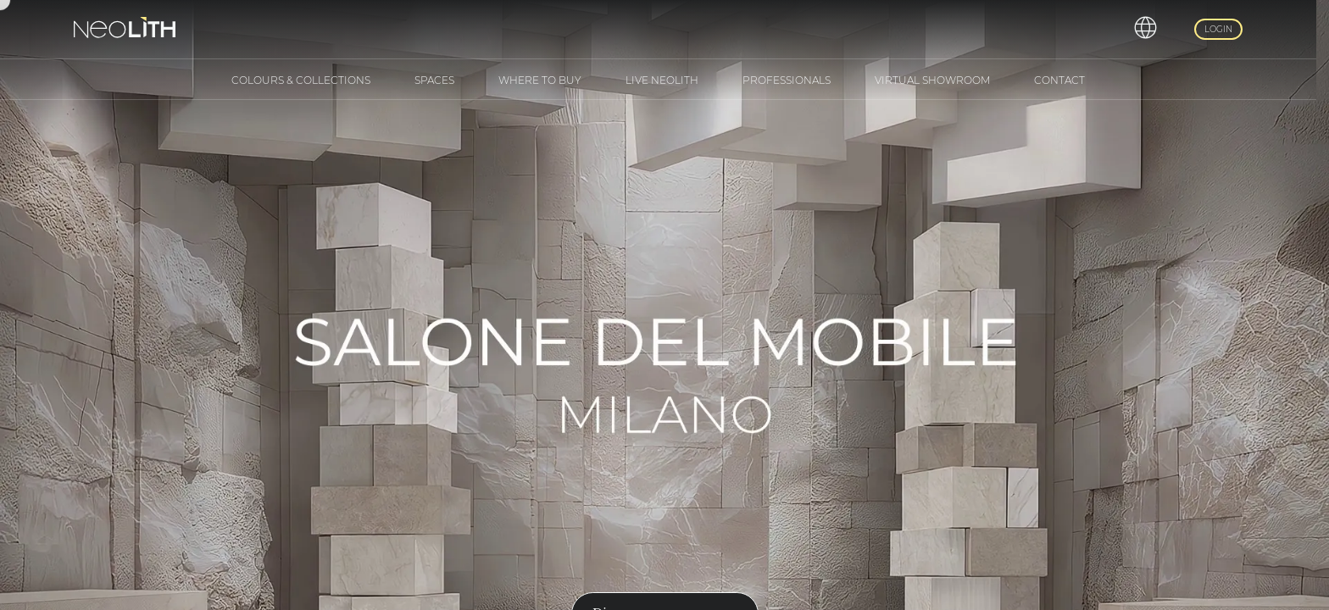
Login (1218, 29)
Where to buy (539, 80)
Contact (1059, 80)
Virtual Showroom (932, 80)
